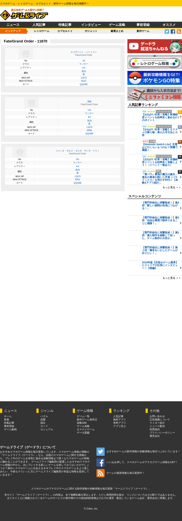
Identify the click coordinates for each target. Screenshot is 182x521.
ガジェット (91, 31)
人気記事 (39, 25)
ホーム (8, 416)
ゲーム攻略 (117, 25)
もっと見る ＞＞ (172, 187)
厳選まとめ (117, 31)
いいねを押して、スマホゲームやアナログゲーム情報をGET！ (137, 462)
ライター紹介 (157, 422)
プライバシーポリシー (162, 432)
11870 (84, 78)
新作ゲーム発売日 (87, 419)
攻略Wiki (82, 422)
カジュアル (46, 429)
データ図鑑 (83, 432)
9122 (83, 81)
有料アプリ (119, 422)
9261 (77, 179)
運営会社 (155, 435)
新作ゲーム (143, 31)
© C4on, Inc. (91, 508)
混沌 (84, 71)
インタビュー (91, 25)
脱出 (43, 422)
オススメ (169, 25)
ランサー (83, 64)
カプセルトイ (65, 31)
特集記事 (65, 25)
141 (77, 159)
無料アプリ (119, 419)
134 (89, 110)
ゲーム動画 (10, 429)
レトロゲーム (41, 31)
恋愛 (43, 419)
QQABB (84, 84)
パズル (44, 416)
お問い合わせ (157, 416)
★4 (83, 68)
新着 (6, 419)
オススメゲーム (86, 429)
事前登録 (143, 25)
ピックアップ (13, 31)
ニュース (12, 25)
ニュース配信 (157, 426)
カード (44, 426)
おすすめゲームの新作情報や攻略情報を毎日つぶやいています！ (138, 451)
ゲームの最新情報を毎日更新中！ (120, 472)
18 (83, 60)
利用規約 (155, 429)
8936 (89, 130)
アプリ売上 (119, 426)
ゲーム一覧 (83, 416)
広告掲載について (160, 419)
